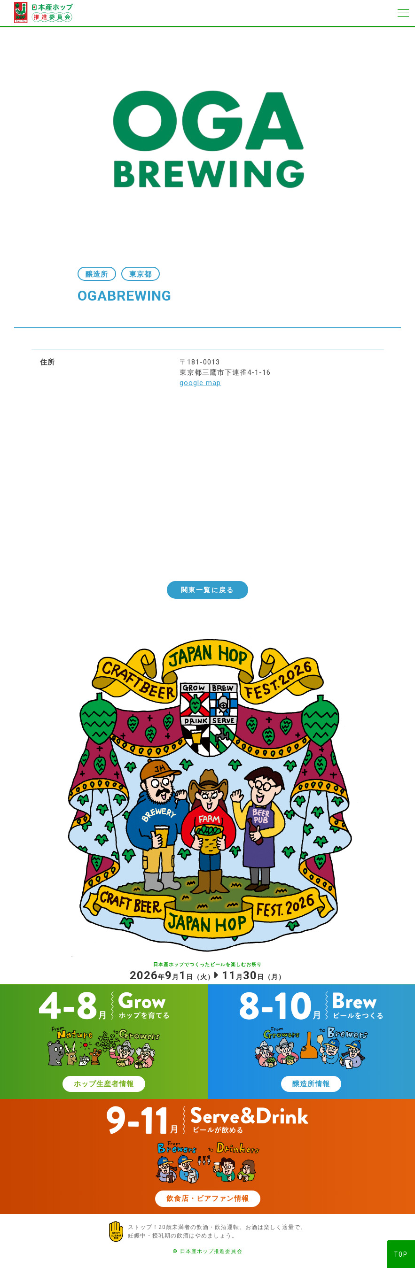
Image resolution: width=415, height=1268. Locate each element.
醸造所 (97, 274)
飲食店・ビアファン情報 (207, 1198)
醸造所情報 (311, 1084)
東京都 (140, 274)
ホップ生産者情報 (104, 1084)
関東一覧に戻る (207, 590)
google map (200, 383)
